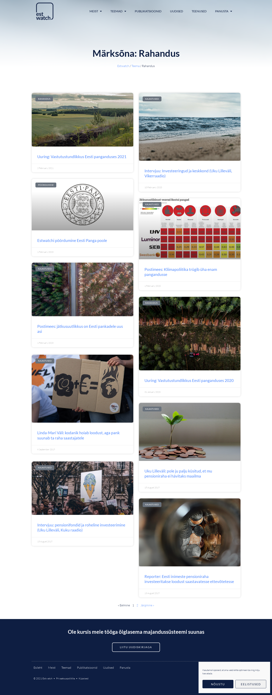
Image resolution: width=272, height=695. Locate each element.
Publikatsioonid (148, 11)
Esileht (38, 667)
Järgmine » (147, 605)
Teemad (118, 11)
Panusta (223, 11)
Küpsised (83, 678)
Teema (135, 66)
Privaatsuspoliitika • (67, 678)
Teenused (199, 11)
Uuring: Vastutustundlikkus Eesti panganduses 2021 (81, 156)
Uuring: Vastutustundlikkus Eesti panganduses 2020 (189, 380)
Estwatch (123, 66)
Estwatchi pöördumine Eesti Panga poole (72, 240)
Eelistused (251, 684)
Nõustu (218, 684)
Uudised (176, 11)
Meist (95, 11)
